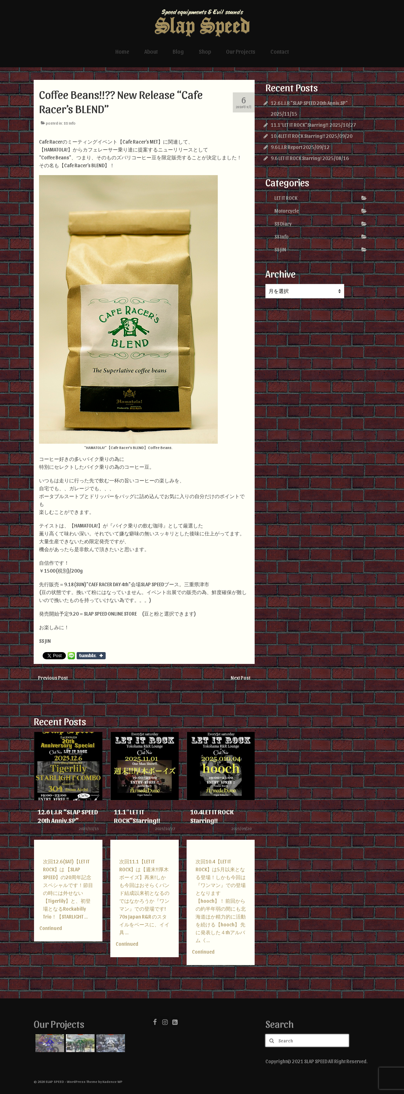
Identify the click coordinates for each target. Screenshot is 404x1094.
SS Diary (283, 224)
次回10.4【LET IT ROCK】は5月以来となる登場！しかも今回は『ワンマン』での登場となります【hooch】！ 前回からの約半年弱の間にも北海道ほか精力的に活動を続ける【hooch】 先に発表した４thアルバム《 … (221, 900)
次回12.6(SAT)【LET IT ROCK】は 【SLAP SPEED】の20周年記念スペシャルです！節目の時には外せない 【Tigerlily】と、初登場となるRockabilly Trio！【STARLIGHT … (68, 889)
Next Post (240, 678)
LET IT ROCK (285, 198)
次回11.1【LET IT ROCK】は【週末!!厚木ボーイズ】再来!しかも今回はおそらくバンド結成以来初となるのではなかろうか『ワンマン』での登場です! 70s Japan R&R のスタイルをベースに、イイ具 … (144, 896)
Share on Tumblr (91, 655)
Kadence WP (112, 1081)
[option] (68, 840)
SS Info (70, 123)
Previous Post (53, 678)
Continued (50, 928)
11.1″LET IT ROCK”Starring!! (300, 125)
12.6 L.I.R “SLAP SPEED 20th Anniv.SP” (309, 103)
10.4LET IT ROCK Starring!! (298, 136)
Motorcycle (286, 211)
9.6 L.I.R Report (286, 147)
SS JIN (280, 249)
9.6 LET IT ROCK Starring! (296, 158)
